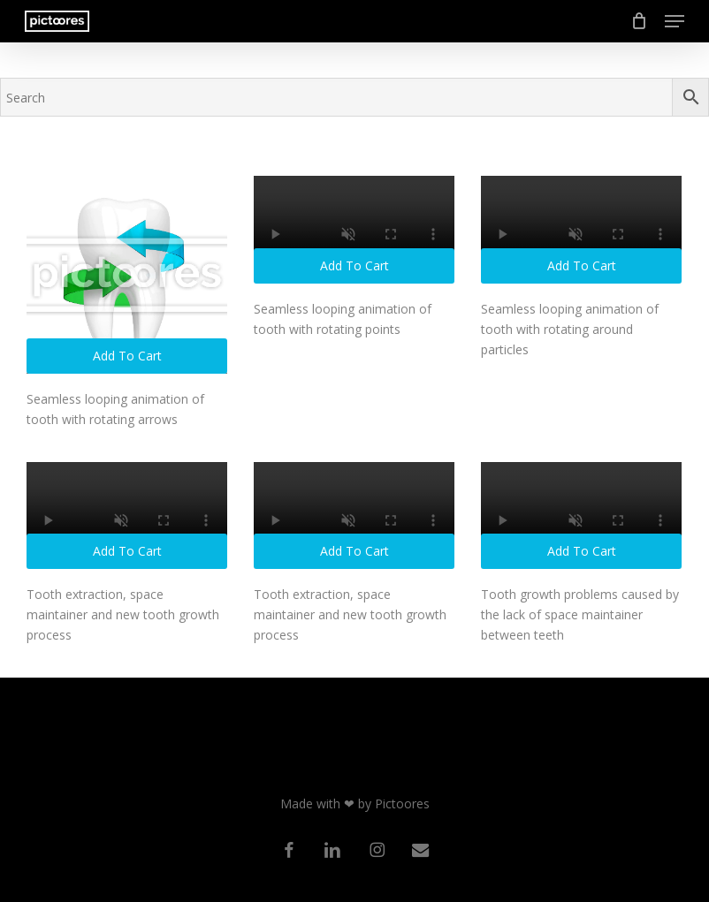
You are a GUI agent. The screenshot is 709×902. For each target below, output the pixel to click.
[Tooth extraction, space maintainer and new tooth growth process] (127, 516)
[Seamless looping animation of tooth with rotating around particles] (581, 230)
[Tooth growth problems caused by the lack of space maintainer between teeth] (581, 516)
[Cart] (638, 21)
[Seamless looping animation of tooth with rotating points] (354, 230)
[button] (674, 21)
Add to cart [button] (127, 355)
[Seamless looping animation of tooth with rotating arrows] (127, 275)
